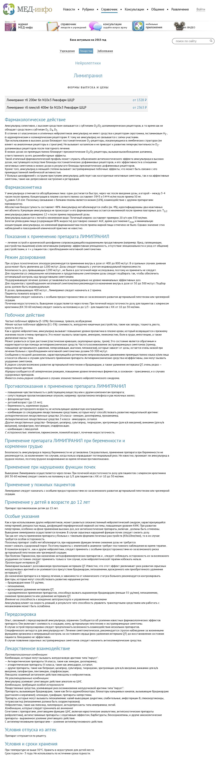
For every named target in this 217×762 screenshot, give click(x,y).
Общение (157, 9)
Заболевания (105, 51)
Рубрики (88, 9)
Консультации (134, 9)
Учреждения (67, 51)
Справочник (109, 9)
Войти (200, 9)
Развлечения (180, 9)
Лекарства (86, 51)
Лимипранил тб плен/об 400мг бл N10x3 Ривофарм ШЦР (77, 107)
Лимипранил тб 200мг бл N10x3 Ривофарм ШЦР (77, 100)
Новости (69, 9)
